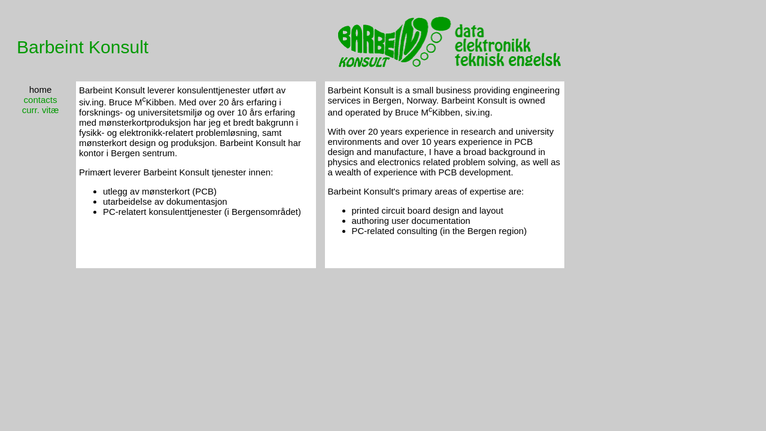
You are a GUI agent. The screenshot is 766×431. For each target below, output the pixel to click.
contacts (40, 100)
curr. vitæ (40, 110)
